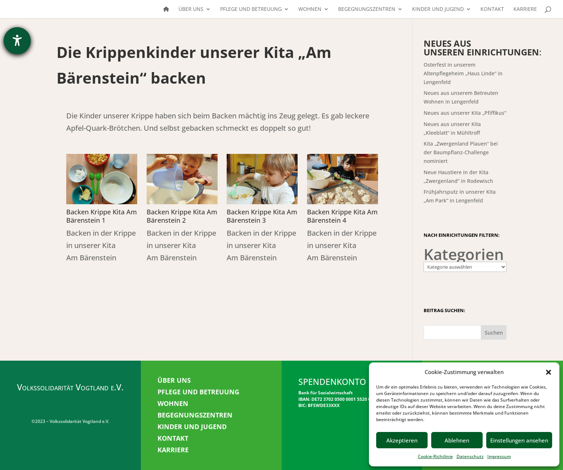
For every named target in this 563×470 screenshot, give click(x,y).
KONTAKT (172, 438)
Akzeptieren (401, 440)
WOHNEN (172, 403)
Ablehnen (457, 440)
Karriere (525, 9)
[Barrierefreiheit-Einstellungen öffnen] (17, 40)
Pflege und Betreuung (251, 9)
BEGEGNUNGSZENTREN (194, 415)
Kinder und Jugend (438, 9)
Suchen (494, 332)
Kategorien (464, 254)
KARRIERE (173, 449)
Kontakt (492, 9)
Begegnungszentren (366, 9)
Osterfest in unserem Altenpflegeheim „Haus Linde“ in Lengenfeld (463, 73)
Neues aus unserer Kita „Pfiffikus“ (465, 112)
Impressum (499, 456)
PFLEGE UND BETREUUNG (198, 391)
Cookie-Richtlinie (435, 456)
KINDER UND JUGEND (192, 426)
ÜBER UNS (174, 380)
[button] (548, 372)
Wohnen (310, 9)
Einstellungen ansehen (519, 440)
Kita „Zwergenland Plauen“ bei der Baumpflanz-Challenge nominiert (461, 152)
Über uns (190, 9)
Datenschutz (470, 456)
